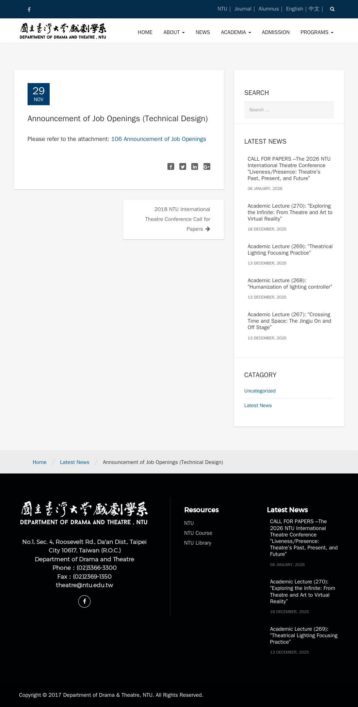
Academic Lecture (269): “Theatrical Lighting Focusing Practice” (290, 249)
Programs (316, 32)
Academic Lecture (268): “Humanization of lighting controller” (290, 283)
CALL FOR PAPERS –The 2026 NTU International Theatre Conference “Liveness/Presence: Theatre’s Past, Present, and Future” (289, 169)
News (203, 32)
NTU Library (197, 543)
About (173, 32)
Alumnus (269, 8)
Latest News (258, 405)
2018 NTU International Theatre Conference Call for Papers (177, 219)
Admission (276, 32)
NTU (222, 8)
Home (145, 32)
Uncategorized (260, 391)
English (294, 8)
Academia (236, 32)
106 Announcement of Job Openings (158, 139)
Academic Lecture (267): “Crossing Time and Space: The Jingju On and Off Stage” (289, 321)
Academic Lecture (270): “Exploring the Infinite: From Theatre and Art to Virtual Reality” (290, 212)
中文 (314, 8)
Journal (242, 8)
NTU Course (198, 533)
